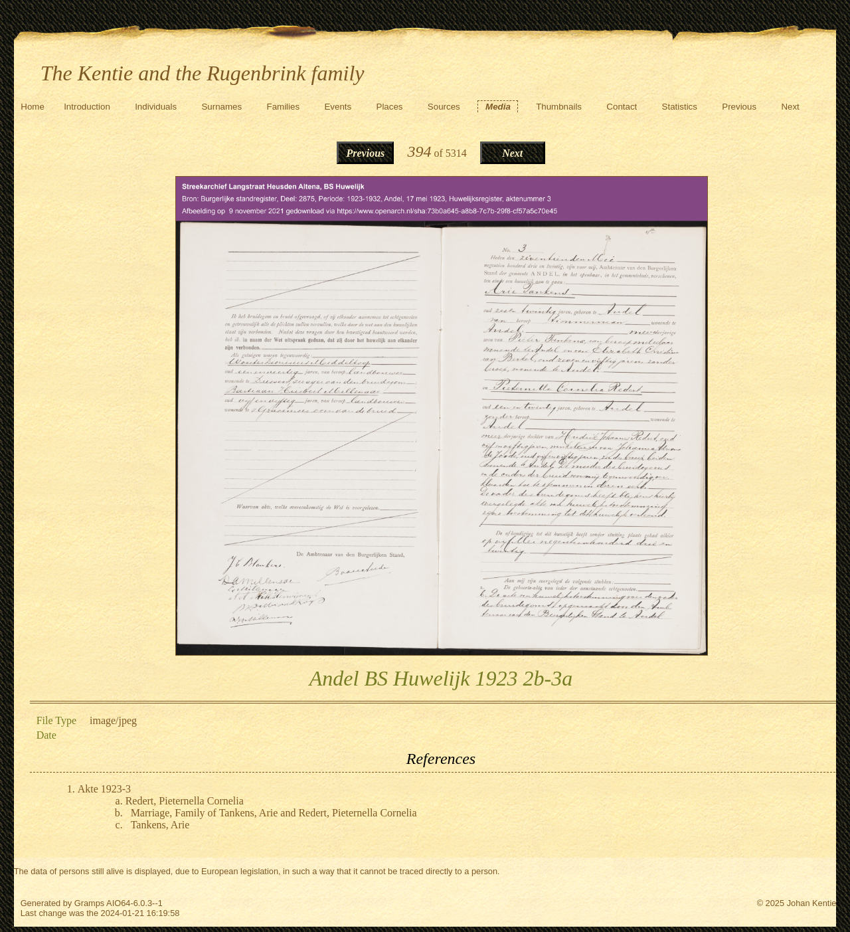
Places (390, 107)
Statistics (679, 107)
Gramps (89, 903)
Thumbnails (559, 107)
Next (790, 107)
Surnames (221, 107)
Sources (444, 107)
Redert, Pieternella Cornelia (185, 800)
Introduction (87, 107)
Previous (739, 107)
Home (32, 107)
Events (337, 107)
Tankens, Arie (160, 824)
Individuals (156, 107)
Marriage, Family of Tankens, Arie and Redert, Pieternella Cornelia (274, 812)
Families (283, 107)
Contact (621, 107)
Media (498, 107)
